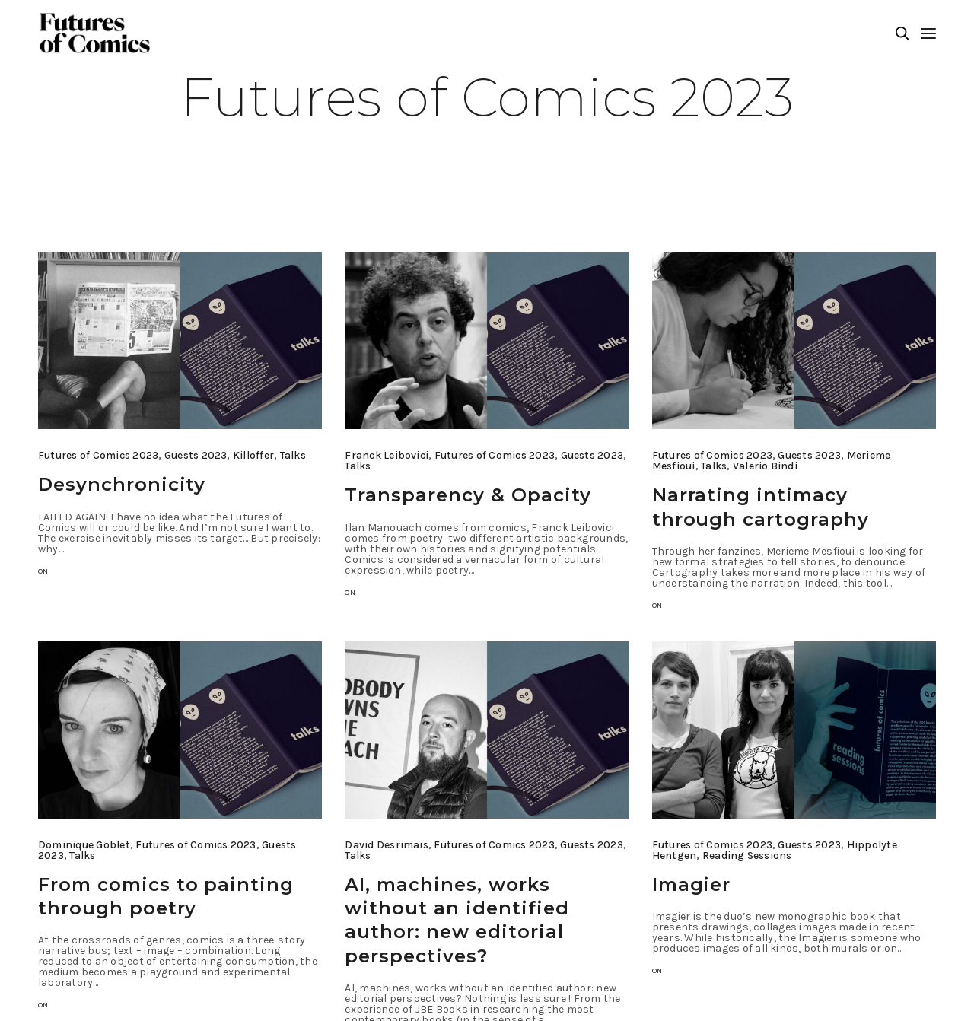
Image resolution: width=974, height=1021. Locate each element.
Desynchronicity (121, 484)
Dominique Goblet (84, 844)
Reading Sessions (747, 855)
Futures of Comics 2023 (98, 455)
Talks (293, 455)
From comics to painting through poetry (166, 896)
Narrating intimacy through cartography (760, 507)
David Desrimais (386, 844)
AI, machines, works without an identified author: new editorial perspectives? (456, 920)
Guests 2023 (196, 455)
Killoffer (253, 455)
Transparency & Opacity (467, 495)
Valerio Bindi (765, 466)
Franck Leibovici (386, 455)
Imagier (691, 884)
